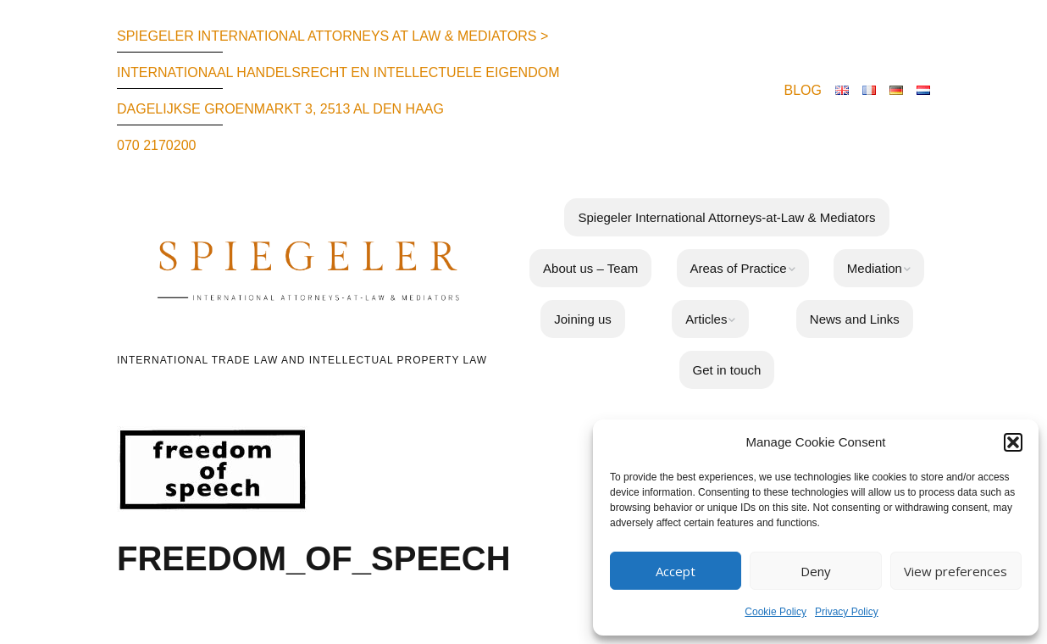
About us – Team (590, 268)
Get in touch (727, 370)
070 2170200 (156, 145)
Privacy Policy (846, 612)
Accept (675, 571)
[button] (1013, 442)
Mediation (874, 268)
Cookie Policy (775, 612)
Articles (706, 319)
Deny (815, 571)
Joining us (583, 319)
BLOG (803, 90)
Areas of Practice (738, 268)
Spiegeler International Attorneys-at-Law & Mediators (726, 217)
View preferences (955, 571)
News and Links (855, 319)
